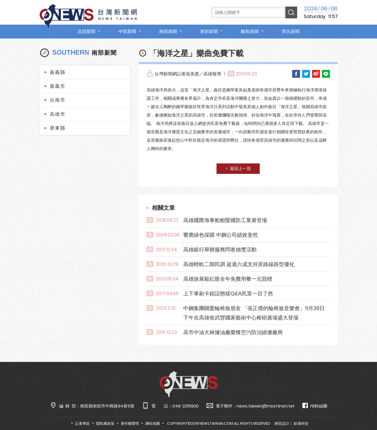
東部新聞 (209, 31)
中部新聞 (127, 31)
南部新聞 (168, 31)
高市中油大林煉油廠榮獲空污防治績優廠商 (233, 332)
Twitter (306, 74)
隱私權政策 (105, 423)
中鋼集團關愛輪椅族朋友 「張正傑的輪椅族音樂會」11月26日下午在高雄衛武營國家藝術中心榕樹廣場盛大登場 (254, 313)
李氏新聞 (291, 31)
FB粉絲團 (314, 406)
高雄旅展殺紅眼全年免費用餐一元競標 (227, 279)
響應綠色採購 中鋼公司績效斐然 (220, 235)
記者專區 (82, 423)
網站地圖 (152, 423)
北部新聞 (86, 31)
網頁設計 (282, 423)
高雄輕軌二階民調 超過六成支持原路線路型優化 (239, 264)
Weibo (316, 74)
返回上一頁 (240, 169)
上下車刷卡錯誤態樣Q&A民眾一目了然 (228, 293)
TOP (363, 410)
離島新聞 (250, 31)
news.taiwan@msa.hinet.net (266, 406)
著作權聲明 (130, 423)
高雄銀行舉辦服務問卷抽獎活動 (220, 249)
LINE (326, 74)
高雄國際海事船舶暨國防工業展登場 (225, 220)
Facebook (296, 74)
